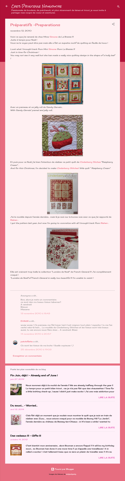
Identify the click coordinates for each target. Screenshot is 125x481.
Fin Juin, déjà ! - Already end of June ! (34, 375)
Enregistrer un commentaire (27, 356)
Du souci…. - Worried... (24, 405)
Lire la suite (107, 397)
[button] (113, 25)
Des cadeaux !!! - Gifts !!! (25, 435)
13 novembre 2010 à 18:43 (35, 313)
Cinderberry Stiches (90, 162)
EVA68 (25, 321)
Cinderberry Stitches (68, 168)
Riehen (13, 220)
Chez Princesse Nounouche (36, 6)
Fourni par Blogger (62, 469)
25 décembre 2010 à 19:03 (36, 349)
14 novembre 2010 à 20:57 (36, 334)
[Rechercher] (118, 7)
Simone (54, 37)
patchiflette (27, 341)
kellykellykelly (71, 474)
